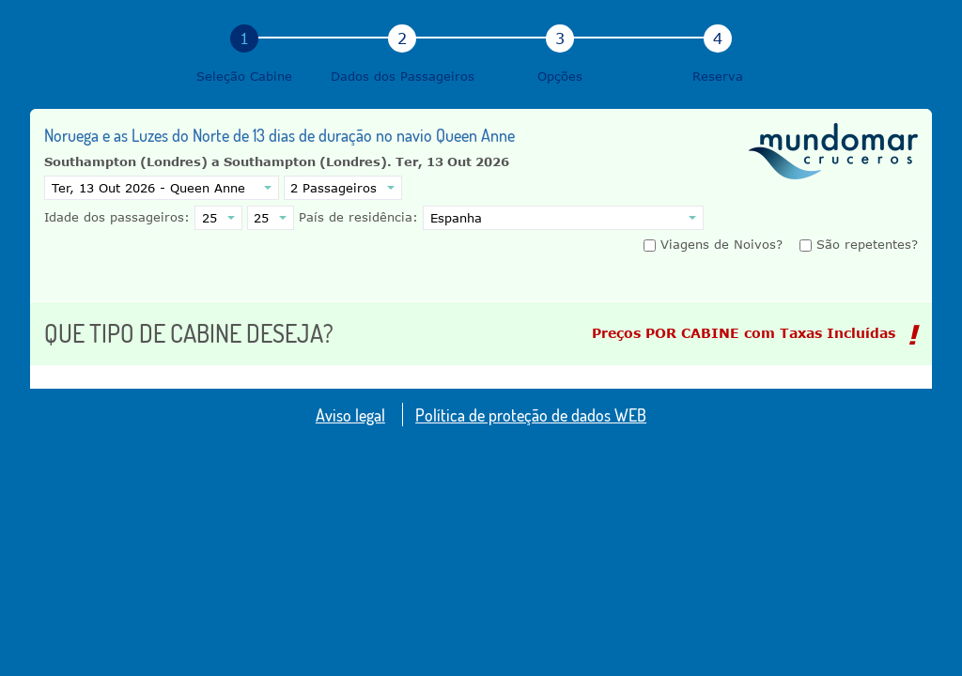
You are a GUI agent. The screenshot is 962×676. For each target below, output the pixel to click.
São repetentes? (858, 244)
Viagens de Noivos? (715, 244)
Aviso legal (350, 414)
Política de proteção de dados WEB (530, 414)
